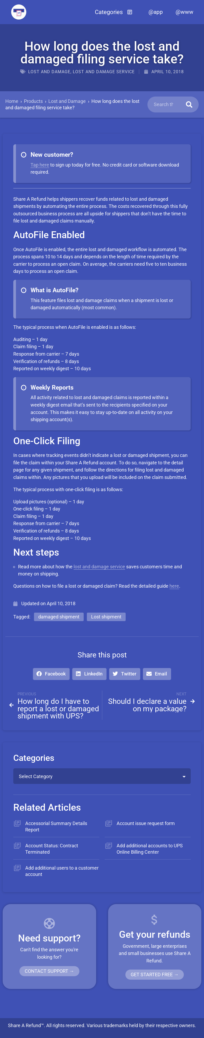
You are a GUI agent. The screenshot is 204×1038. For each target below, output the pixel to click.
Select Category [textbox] (36, 776)
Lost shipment (106, 617)
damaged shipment (58, 617)
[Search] (189, 104)
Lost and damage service (104, 71)
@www (184, 12)
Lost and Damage (49, 71)
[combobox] (102, 776)
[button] (114, 12)
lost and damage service (99, 566)
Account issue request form (146, 823)
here (174, 586)
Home (11, 101)
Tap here (40, 165)
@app (155, 12)
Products (33, 101)
